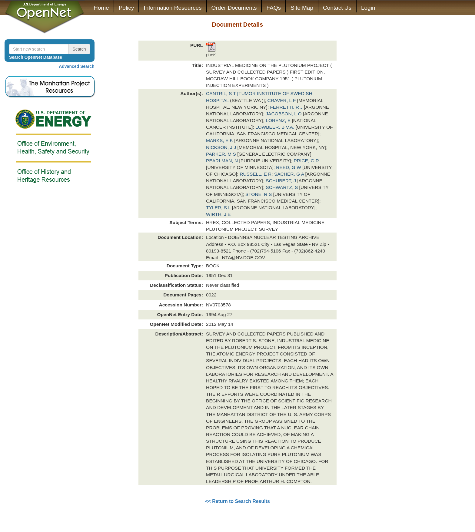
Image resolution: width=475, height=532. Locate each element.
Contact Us (337, 8)
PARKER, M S (221, 154)
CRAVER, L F (282, 100)
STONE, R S (259, 194)
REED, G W (289, 167)
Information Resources (172, 8)
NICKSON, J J (221, 147)
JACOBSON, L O (284, 113)
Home (101, 8)
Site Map (302, 8)
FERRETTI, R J (287, 107)
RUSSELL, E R (255, 174)
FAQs (273, 8)
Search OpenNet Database (35, 57)
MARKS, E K (220, 140)
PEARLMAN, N (222, 160)
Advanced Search (77, 66)
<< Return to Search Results (237, 501)
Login (368, 8)
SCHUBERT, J (281, 180)
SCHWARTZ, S (282, 187)
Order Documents (234, 8)
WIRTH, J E (218, 214)
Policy (126, 8)
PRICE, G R (306, 160)
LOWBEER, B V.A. (275, 127)
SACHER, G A (289, 174)
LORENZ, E (279, 120)
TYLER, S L (219, 207)
